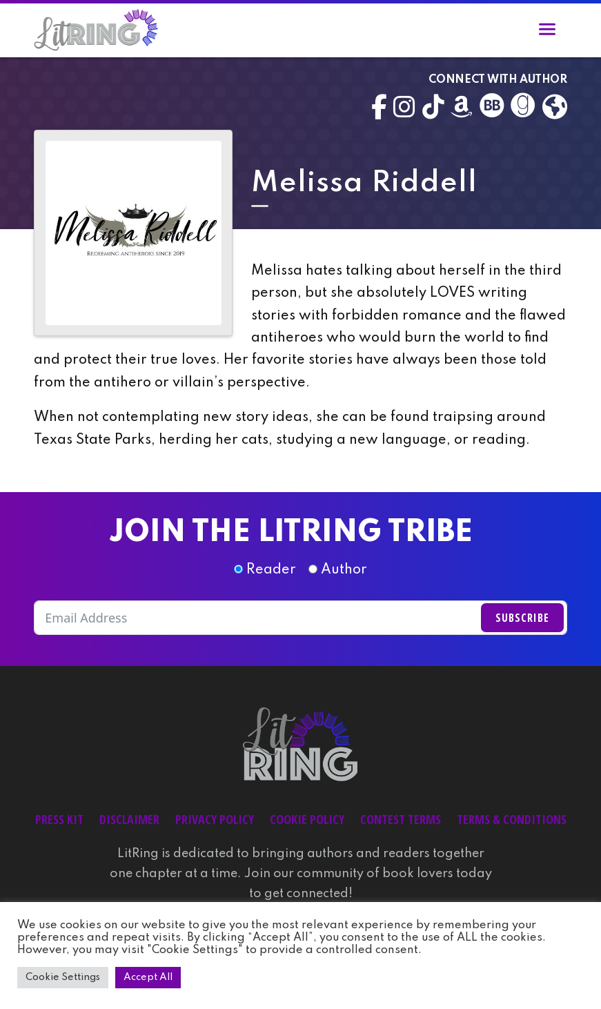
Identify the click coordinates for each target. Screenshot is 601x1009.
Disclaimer (129, 819)
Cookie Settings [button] (63, 977)
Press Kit (59, 819)
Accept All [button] (148, 977)
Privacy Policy (214, 819)
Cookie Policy (307, 819)
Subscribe (522, 617)
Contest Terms (400, 819)
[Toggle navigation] (547, 31)
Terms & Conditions (511, 819)
